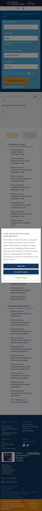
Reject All (21, 266)
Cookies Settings (21, 278)
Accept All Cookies (21, 272)
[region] (21, 255)
